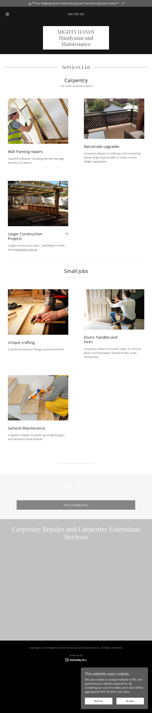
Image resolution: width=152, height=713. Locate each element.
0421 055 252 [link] (76, 14)
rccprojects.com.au (25, 249)
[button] (10, 14)
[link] (76, 45)
